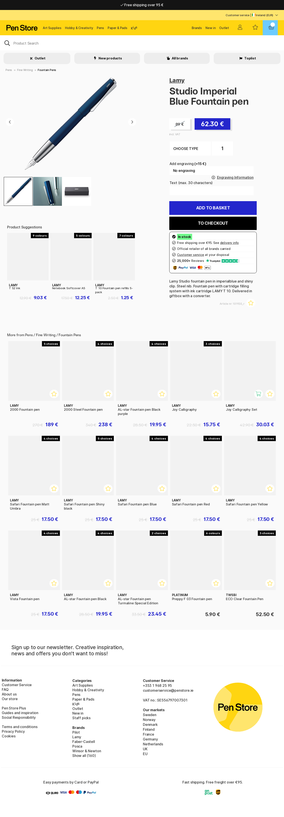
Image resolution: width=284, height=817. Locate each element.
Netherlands (153, 744)
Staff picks (81, 718)
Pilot (76, 732)
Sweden (149, 715)
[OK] (142, 42)
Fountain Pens (47, 70)
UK (145, 749)
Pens (100, 28)
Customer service (238, 15)
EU (145, 754)
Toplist (250, 58)
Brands (197, 28)
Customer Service (17, 685)
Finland (149, 729)
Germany (150, 739)
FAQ (5, 689)
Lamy (177, 80)
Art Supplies (52, 28)
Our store (10, 699)
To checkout (213, 223)
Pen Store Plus (14, 708)
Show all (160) (84, 755)
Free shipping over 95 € (142, 5)
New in (210, 28)
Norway (149, 719)
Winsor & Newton (86, 751)
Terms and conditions (19, 727)
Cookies (9, 736)
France (148, 734)
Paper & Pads (117, 28)
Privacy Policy (13, 731)
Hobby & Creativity (79, 28)
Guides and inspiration (20, 713)
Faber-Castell (83, 741)
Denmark (150, 724)
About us (9, 694)
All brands (179, 58)
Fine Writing (25, 70)
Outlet (224, 28)
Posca (77, 746)
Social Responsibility (19, 717)
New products (110, 58)
